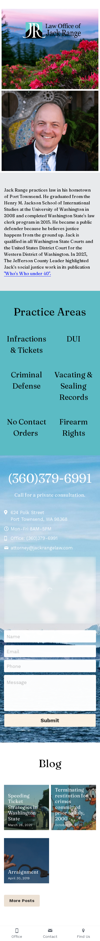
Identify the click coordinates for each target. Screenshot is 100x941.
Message (17, 685)
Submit (50, 723)
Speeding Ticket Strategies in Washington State (23, 810)
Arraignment (23, 875)
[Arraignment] (26, 863)
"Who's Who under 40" (27, 273)
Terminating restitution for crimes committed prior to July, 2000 (71, 807)
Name (13, 639)
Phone (14, 669)
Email (13, 654)
